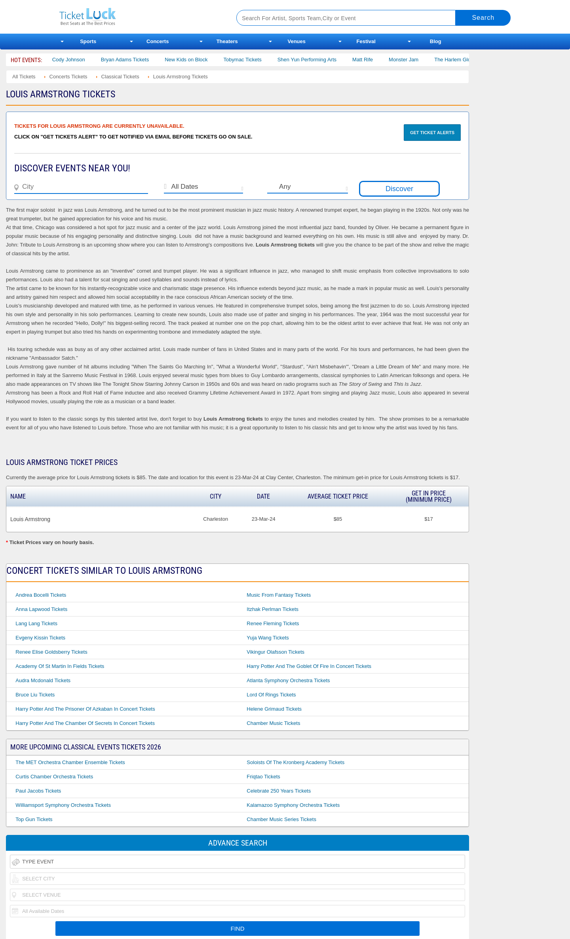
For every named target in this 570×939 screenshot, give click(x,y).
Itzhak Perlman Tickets (272, 609)
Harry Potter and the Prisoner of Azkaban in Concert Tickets (85, 709)
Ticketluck (138, 17)
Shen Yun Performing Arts (314, 60)
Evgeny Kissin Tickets (40, 638)
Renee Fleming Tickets (273, 623)
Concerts (157, 41)
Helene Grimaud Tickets (274, 709)
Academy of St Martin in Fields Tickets (59, 666)
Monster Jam (411, 60)
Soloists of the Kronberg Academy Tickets (295, 762)
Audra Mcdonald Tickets (42, 680)
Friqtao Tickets (263, 777)
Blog (435, 41)
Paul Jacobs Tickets (38, 791)
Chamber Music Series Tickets (281, 819)
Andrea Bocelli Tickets (40, 595)
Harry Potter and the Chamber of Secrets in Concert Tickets (85, 723)
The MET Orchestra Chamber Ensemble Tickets (70, 762)
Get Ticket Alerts (432, 132)
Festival (366, 41)
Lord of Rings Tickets (271, 695)
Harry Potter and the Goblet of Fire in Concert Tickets (309, 666)
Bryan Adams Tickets (132, 60)
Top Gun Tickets (33, 819)
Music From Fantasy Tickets (279, 595)
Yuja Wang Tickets (268, 638)
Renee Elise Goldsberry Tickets (51, 652)
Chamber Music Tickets (273, 723)
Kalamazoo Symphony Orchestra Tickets (293, 805)
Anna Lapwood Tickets (41, 609)
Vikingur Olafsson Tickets (275, 652)
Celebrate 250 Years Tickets (279, 791)
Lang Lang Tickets (36, 623)
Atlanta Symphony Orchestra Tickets (288, 680)
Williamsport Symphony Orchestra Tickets (63, 805)
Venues (296, 41)
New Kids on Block (193, 60)
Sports (88, 41)
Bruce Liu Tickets (35, 695)
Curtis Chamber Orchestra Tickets (54, 777)
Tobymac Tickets (250, 60)
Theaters (227, 41)
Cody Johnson (76, 60)
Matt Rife (370, 60)
